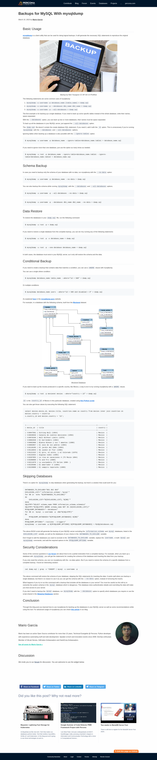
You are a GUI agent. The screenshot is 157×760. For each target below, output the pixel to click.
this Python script (87, 399)
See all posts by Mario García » (30, 640)
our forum (52, 550)
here (34, 297)
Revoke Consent (105, 753)
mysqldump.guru (48, 297)
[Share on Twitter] (52, 683)
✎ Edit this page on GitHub (126, 747)
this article (75, 605)
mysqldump (27, 35)
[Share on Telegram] (95, 683)
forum (36, 658)
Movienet (76, 301)
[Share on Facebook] (30, 683)
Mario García (38, 19)
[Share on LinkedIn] (73, 683)
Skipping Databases (45, 590)
